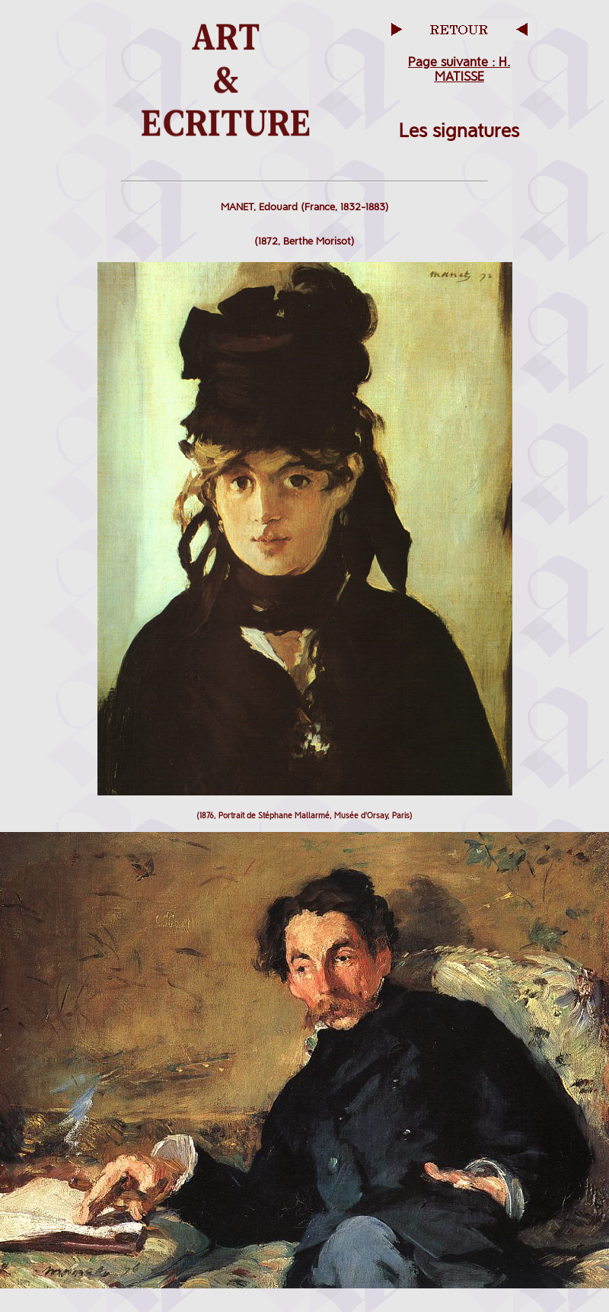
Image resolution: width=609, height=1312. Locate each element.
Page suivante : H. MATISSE (459, 69)
